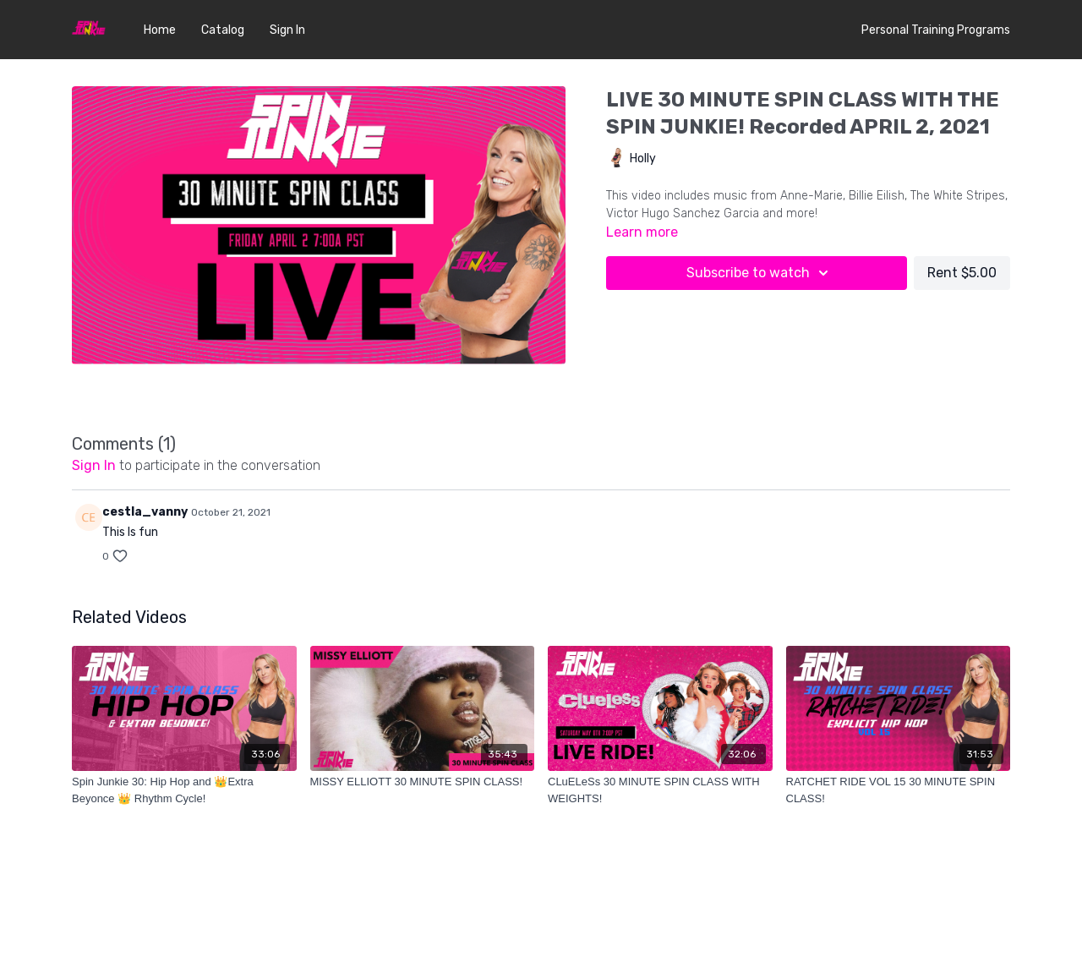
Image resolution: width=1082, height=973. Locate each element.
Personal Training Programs (935, 30)
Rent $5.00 (962, 273)
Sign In (287, 30)
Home (160, 30)
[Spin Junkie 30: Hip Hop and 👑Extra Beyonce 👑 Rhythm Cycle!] (184, 789)
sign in (94, 465)
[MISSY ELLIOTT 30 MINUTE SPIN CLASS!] (422, 781)
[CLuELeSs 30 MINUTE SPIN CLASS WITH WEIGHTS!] (660, 789)
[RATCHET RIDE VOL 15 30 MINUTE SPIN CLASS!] (898, 789)
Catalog (222, 30)
